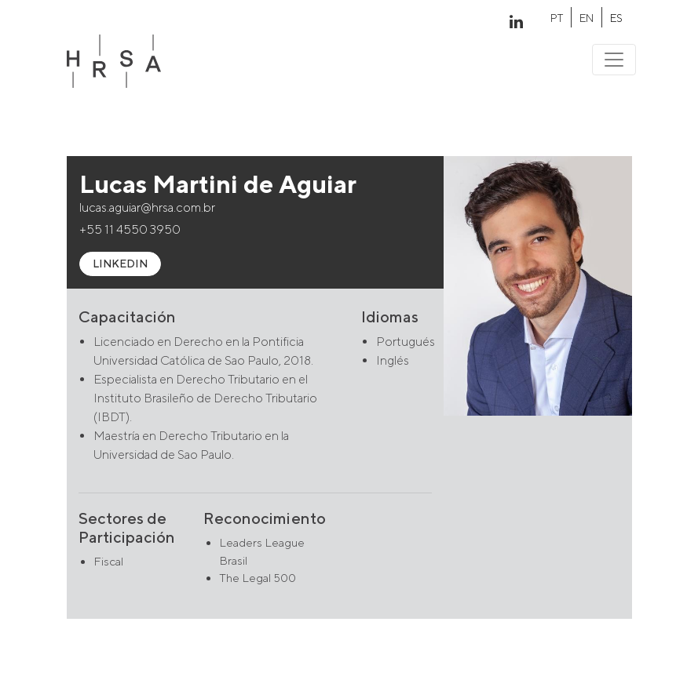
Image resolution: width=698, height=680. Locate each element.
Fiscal (108, 561)
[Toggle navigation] (614, 59)
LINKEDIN (120, 263)
